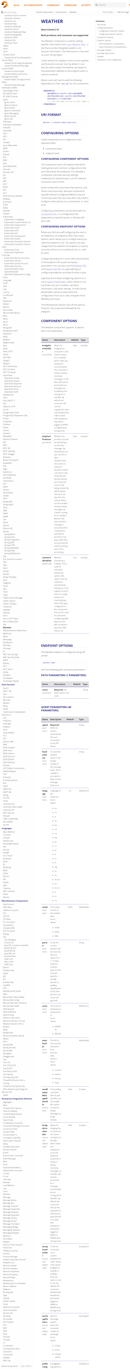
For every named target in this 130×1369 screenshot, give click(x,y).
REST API (7, 448)
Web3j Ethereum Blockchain (15, 630)
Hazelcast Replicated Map (15, 31)
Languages (7, 828)
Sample (6, 1298)
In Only (6, 1173)
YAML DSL (8, 964)
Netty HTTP (8, 351)
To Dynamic (8, 1345)
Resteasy (7, 457)
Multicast (7, 1235)
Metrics (6, 307)
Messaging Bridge (10, 1226)
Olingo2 (6, 360)
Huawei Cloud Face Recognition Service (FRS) (16, 59)
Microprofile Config (11, 1000)
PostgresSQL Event (11, 412)
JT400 (5, 204)
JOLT (5, 184)
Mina (5, 315)
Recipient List (8, 1262)
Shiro (5, 1041)
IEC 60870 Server (10, 96)
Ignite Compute (10, 105)
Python (6, 876)
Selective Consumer (11, 1307)
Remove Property (10, 1274)
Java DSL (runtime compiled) (16, 945)
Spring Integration (12, 539)
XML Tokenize (9, 891)
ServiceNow (8, 492)
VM (4, 624)
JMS (4, 178)
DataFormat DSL (53, 269)
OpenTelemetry (9, 1011)
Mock (5, 324)
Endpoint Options (104, 40)
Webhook (7, 633)
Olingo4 (6, 363)
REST (5, 445)
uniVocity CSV (9, 803)
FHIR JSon (7, 720)
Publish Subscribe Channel (14, 1259)
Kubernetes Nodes (12, 238)
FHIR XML (7, 723)
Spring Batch (9, 534)
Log (4, 289)
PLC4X (5, 409)
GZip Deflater (8, 732)
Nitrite (5, 354)
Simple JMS (7, 501)
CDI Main (7, 919)
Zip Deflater (8, 821)
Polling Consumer (10, 1250)
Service (6, 489)
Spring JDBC (9, 542)
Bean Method (9, 831)
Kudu (5, 277)
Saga (5, 468)
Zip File (6, 824)
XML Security (8, 812)
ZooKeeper (8, 678)
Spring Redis (9, 550)
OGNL (5, 873)
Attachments (8, 904)
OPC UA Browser (10, 366)
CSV (4, 717)
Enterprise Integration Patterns (17, 1098)
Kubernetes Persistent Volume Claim (16, 245)
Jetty (5, 163)
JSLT (5, 193)
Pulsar (5, 427)
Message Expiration (11, 1215)
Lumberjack (8, 295)
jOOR (5, 861)
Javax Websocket (10, 145)
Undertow (7, 606)
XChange (7, 648)
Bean (5, 1105)
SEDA (5, 486)
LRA (4, 988)
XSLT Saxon (8, 669)
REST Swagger (9, 454)
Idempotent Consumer (12, 1170)
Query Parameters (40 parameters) (113, 47)
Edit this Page (123, 12)
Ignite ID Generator (12, 110)
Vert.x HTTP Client (10, 618)
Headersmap (8, 970)
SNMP (5, 516)
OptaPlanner (8, 394)
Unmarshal (7, 1354)
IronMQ (6, 142)
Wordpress (7, 642)
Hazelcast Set (10, 40)
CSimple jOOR (9, 928)
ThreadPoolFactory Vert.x (14, 1080)
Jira (4, 175)
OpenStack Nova (11, 389)
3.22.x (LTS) (107, 12)
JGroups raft (8, 172)
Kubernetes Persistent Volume (17, 241)
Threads (6, 1336)
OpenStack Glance (12, 380)
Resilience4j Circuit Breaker (14, 1283)
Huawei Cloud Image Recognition (18, 63)
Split (5, 1327)
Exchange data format (105, 53)
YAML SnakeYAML (10, 818)
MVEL (5, 336)
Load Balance (8, 1185)
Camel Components (44, 12)
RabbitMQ (7, 436)
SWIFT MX (7, 792)
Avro (5, 694)
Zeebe (5, 672)
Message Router (10, 1221)
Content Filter (9, 1131)
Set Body (7, 1316)
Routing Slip (8, 1292)
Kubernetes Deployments (15, 225)
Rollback (6, 1289)
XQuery (6, 663)
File (4, 846)
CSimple (6, 837)
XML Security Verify (11, 657)
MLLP (5, 321)
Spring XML (8, 1050)
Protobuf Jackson (10, 780)
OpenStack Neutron (12, 386)
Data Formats (8, 684)
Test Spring (8, 1074)
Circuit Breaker (9, 1117)
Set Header (8, 1319)
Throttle (6, 1339)
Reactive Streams (10, 439)
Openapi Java (8, 1008)
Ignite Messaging (11, 113)
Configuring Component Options (112, 31)
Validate (6, 1357)
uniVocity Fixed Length (12, 806)
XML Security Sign (10, 654)
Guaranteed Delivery (12, 1167)
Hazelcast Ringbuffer (13, 34)
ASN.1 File (7, 691)
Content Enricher (10, 1128)
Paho (5, 397)
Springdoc (7, 1053)
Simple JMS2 (8, 504)
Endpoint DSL (80, 265)
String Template (9, 577)
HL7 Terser (8, 855)
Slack (5, 507)
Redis (5, 1029)
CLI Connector (9, 922)
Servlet (6, 495)
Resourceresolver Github (13, 1035)
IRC (4, 139)
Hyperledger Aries (10, 90)
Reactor (6, 1026)
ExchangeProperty (11, 843)
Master (6, 304)
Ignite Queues (10, 116)
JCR (4, 157)
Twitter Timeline (9, 603)
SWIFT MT (7, 789)
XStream (6, 815)
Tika (4, 588)
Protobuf (7, 777)
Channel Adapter (10, 1111)
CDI (4, 913)
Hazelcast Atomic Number (15, 15)
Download (70, 5)
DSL (4, 936)
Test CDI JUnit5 (9, 1065)
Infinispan (7, 121)
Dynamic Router (10, 1149)
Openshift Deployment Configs (17, 274)
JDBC (5, 160)
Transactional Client (11, 1348)
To (4, 1342)
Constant (7, 834)
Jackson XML (8, 741)
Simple (6, 882)
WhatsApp (7, 639)
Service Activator (10, 1310)
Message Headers (104, 50)
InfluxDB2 (7, 130)
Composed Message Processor (16, 1125)
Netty (5, 348)
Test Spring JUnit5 (10, 1077)
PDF (5, 403)
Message (7, 1197)
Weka (5, 636)
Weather (7, 627)
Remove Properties (11, 1271)
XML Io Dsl (8, 961)
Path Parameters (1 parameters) (111, 44)
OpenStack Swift (11, 391)
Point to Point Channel (12, 1244)
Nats (5, 345)
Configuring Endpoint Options (110, 34)
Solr (4, 519)
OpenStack (7, 375)
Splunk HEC (8, 528)
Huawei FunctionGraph (14, 71)
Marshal (6, 1194)
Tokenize (7, 888)
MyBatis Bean (8, 342)
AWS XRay (7, 907)
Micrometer (8, 309)
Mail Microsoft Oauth (12, 991)
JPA (4, 189)
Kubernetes (8, 216)
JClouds (6, 154)
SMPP (5, 513)
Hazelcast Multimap (12, 26)
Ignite (5, 99)
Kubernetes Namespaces (15, 236)
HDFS (5, 48)
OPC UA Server (9, 372)
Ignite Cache (9, 102)
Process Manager (10, 1256)
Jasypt (5, 973)
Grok (5, 729)
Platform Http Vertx (11, 1017)
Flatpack (6, 726)
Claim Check (8, 1120)
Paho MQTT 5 (9, 400)
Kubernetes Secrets (12, 260)
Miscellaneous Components (15, 900)
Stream (6, 574)
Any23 (5, 688)
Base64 (6, 703)
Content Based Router (12, 1114)
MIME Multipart (9, 771)
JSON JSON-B (8, 759)
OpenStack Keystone (13, 383)
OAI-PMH (7, 357)
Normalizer (7, 1238)
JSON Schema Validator (13, 195)
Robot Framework (10, 460)
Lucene (6, 292)
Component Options (105, 37)
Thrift (5, 586)
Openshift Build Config (13, 268)
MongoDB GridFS (10, 330)
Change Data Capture (12, 1108)
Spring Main (8, 1044)
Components (61, 12)
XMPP (5, 660)
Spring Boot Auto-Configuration (109, 60)
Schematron (8, 480)
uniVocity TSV (8, 809)
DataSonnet (8, 840)
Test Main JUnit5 (10, 1071)
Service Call (7, 1313)
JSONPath (7, 867)
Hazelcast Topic (11, 42)
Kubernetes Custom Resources (17, 222)
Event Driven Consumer (13, 1155)
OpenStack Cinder (12, 378)
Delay (5, 1143)
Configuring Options (105, 28)
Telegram (7, 583)
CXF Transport (9, 930)
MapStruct (7, 301)
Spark (5, 522)
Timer (5, 591)
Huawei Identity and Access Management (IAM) (15, 75)
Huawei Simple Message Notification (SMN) (13, 86)
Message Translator (11, 1223)
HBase (5, 45)
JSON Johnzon (9, 756)
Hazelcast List (10, 21)
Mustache (7, 333)
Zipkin (5, 1095)
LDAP (5, 283)
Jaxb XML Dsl (9, 953)
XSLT (5, 666)
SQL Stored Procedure (12, 559)
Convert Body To (10, 1134)
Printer (6, 418)
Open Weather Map (76, 44)
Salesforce (7, 472)
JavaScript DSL (10, 947)
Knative (6, 213)
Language (7, 280)
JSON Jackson (8, 753)
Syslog (5, 795)
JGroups (6, 169)
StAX (5, 565)
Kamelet (6, 210)
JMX (4, 181)
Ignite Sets (8, 118)
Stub (5, 580)
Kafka (5, 207)
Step (5, 1330)
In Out (5, 1176)
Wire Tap (7, 1360)
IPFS (5, 136)
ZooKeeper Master (11, 681)
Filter (5, 1161)
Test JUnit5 (7, 1068)
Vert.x (5, 615)
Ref (4, 442)
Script (5, 1304)
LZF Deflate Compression (14, 768)
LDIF (5, 286)
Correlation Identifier (12, 1137)
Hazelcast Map (10, 23)
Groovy (6, 849)
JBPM (5, 148)
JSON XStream (9, 762)
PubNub (6, 424)
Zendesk (6, 675)
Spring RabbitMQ (11, 547)
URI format (101, 24)
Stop (5, 1333)
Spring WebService (12, 553)
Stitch (5, 568)
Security (86, 5)
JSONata (6, 198)
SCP (4, 483)
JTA (4, 979)
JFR (4, 976)
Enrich (5, 1152)
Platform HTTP (9, 406)
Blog (16, 5)
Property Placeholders (55, 281)
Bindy (5, 705)
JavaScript (7, 858)
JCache (6, 151)
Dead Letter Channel (12, 1140)
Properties (7, 421)
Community (53, 5)
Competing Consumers (13, 1122)
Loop (5, 1191)
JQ (4, 864)
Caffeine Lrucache (10, 910)
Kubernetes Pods (11, 249)
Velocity (6, 612)
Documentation (33, 5)
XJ (4, 651)
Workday (7, 645)
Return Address (9, 1286)
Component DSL (49, 214)
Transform (7, 1351)
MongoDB (7, 327)
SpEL (5, 885)
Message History (10, 1217)
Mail (4, 298)
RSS (4, 466)
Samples (100, 56)
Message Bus (8, 1203)
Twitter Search (9, 600)
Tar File (6, 798)
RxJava (5, 1038)
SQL (4, 556)
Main (5, 994)
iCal (4, 738)
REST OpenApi (9, 451)
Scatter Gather (9, 1301)
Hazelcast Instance (12, 18)
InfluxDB (6, 127)
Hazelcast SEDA (11, 37)
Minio (5, 318)
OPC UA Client (9, 369)
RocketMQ (7, 463)
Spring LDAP (9, 545)
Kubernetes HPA (11, 230)
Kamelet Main (10, 956)
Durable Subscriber (11, 1146)
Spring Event (9, 537)
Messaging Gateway (11, 1229)
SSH (4, 562)
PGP (5, 774)
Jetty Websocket (9, 166)
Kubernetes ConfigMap (14, 219)
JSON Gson (7, 750)
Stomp (6, 571)
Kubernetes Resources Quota (16, 258)
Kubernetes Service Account (16, 263)
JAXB (5, 744)
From (5, 1164)
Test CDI (6, 1062)
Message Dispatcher (11, 1209)
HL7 (5, 735)
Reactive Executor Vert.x (13, 1023)
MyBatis (6, 339)
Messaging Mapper (11, 1232)
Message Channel (10, 1206)
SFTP (5, 498)
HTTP (5, 51)
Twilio (5, 594)
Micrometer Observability (13, 997)
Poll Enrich (7, 1247)
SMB (5, 510)
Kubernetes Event (11, 227)
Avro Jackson (8, 697)
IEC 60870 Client (10, 93)
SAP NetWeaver (9, 474)
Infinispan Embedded (12, 124)
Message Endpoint (11, 1212)
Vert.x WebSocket (10, 621)
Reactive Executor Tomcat (14, 1020)
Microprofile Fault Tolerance (15, 1002)
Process (6, 1253)
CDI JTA (6, 916)
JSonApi (6, 765)
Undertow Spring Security (14, 1086)
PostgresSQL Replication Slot (15, 415)
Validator (7, 609)
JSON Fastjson (9, 747)
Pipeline (6, 1241)
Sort (5, 1324)
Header (6, 852)
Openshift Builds (11, 271)
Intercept (7, 1179)
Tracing (6, 1083)
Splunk (6, 525)
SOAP (5, 786)
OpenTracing (8, 1014)
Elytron (6, 967)
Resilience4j (8, 1032)
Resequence (8, 1280)
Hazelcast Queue (11, 29)
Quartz (6, 430)
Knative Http (8, 982)
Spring (5, 531)
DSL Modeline (10, 939)
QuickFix (6, 433)
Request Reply (9, 1277)
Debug (6, 934)
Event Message (9, 1158)
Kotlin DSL (8, 959)
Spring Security (9, 1047)
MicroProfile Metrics (11, 312)
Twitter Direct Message (12, 597)
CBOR (5, 708)
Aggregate (7, 1102)
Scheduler (7, 477)
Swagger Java (8, 1056)
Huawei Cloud (9, 54)
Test (5, 1059)
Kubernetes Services (13, 266)
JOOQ (5, 187)
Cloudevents (8, 925)
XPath (5, 894)
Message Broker (10, 1200)
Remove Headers (10, 1268)
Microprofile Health (11, 1006)
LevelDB (6, 985)
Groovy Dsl (9, 942)
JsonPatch (7, 201)
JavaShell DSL (10, 950)
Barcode (6, 699)
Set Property (8, 1321)
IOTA (5, 133)
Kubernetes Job (11, 233)
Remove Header (10, 1265)
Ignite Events (9, 107)
